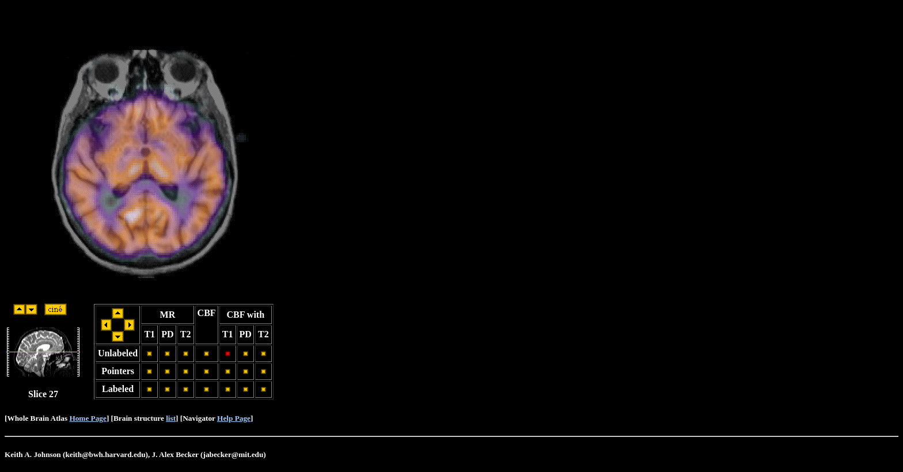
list (171, 418)
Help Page (234, 418)
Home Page (87, 418)
